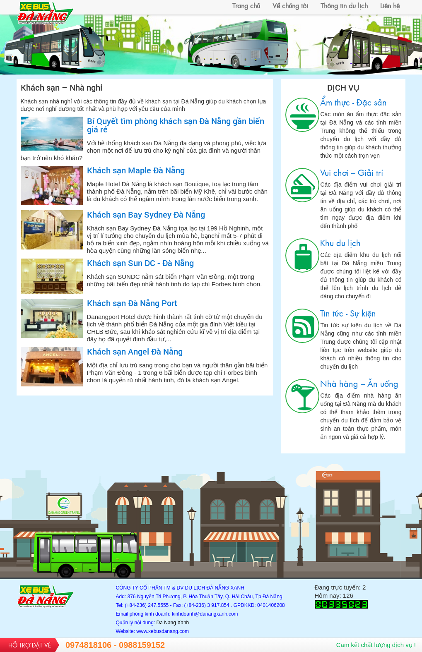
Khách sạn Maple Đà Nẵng (136, 170)
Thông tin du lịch (344, 5)
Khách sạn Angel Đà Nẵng (135, 351)
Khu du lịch (302, 255)
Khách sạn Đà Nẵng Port (132, 302)
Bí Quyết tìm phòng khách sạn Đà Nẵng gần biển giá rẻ (175, 124)
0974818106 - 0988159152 (115, 645)
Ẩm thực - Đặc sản (302, 115)
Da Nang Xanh (173, 623)
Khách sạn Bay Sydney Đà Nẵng (146, 214)
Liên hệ (390, 5)
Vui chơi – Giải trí (302, 185)
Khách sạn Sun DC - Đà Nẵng (140, 262)
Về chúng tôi (290, 5)
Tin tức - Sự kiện (302, 326)
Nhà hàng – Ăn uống (302, 396)
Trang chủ (246, 5)
